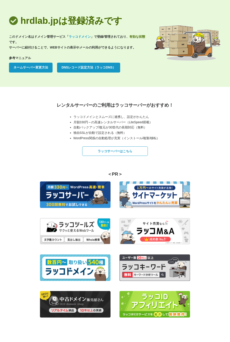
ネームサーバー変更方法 (30, 67)
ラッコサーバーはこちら (115, 151)
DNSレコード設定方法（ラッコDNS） (89, 67)
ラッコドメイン (80, 36)
